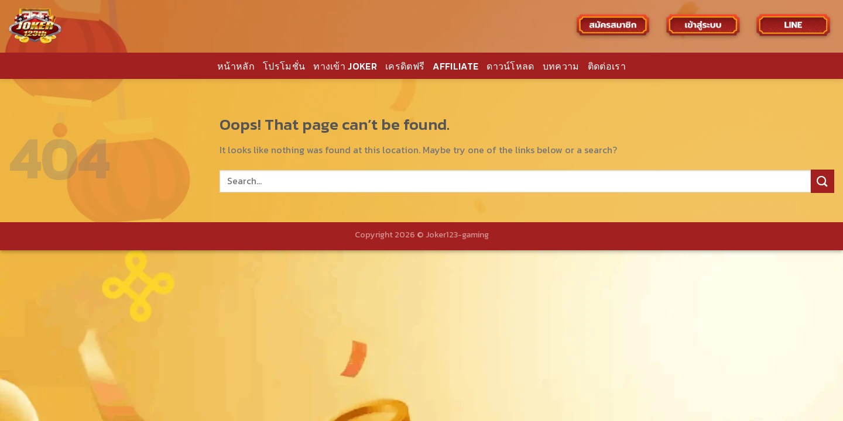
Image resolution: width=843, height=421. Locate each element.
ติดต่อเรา (607, 66)
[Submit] (822, 181)
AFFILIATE (455, 66)
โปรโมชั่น (284, 66)
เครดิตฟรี (404, 66)
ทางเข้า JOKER (345, 66)
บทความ (561, 66)
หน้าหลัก (236, 66)
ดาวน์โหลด (510, 66)
